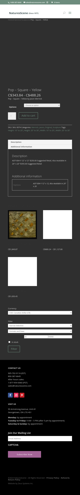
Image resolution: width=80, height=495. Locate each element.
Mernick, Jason (37, 127)
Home (10, 20)
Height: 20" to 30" (31, 130)
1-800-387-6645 (15, 2)
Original (48, 127)
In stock (15, 342)
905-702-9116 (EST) (17, 373)
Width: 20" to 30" (63, 130)
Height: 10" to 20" (15, 130)
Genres (17, 20)
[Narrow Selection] (40, 325)
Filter (14, 349)
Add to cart (28, 115)
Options (12, 107)
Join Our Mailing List (19, 433)
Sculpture (25, 20)
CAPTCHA (13, 444)
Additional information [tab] (21, 146)
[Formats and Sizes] (40, 331)
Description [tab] (16, 142)
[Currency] (40, 313)
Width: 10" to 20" (47, 130)
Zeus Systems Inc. (25, 483)
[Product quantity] (12, 116)
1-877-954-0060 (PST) (17, 382)
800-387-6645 (14, 376)
